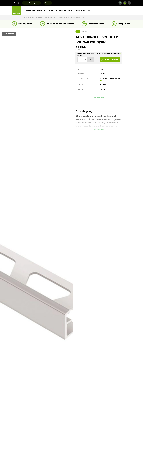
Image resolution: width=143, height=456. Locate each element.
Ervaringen (80, 10)
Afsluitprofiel (48, 17)
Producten (52, 10)
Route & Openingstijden (31, 3)
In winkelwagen (109, 60)
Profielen (39, 17)
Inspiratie (41, 10)
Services (62, 10)
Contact (48, 3)
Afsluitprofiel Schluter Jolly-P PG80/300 (71, 17)
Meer (91, 10)
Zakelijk (16, 3)
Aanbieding (30, 10)
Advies (70, 10)
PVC (55, 17)
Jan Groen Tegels (28, 17)
